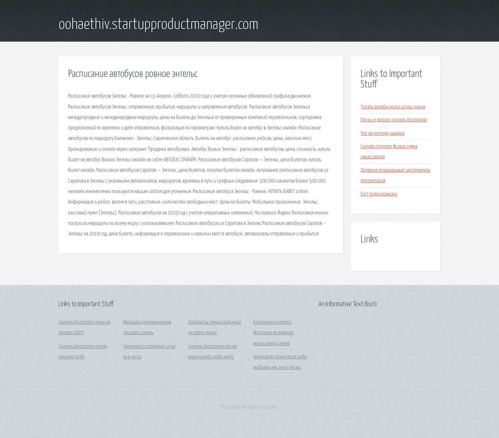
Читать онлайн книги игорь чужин (393, 107)
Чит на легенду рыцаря (382, 133)
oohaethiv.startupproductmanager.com (158, 24)
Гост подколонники (379, 194)
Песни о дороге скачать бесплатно (394, 120)
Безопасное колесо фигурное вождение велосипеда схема (273, 333)
